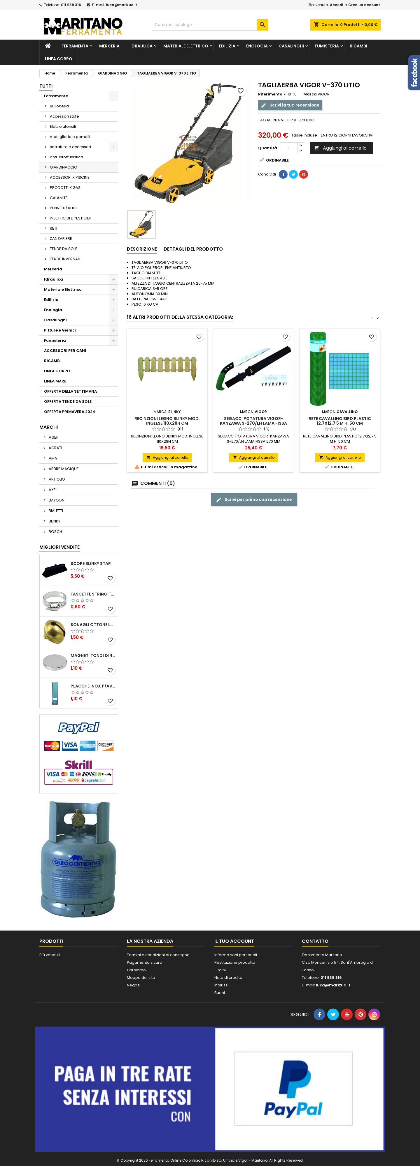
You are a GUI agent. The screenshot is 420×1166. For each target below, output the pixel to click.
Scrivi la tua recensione (290, 105)
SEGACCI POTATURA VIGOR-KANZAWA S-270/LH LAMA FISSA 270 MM (253, 423)
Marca (310, 94)
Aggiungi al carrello (340, 148)
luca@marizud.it (121, 4)
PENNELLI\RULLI (63, 208)
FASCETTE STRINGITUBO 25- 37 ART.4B (93, 594)
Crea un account (364, 4)
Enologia (257, 46)
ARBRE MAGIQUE (63, 469)
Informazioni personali (235, 955)
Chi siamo (136, 970)
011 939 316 (71, 4)
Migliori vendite (59, 547)
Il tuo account (234, 941)
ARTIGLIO (56, 479)
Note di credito (228, 977)
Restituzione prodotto (234, 962)
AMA (52, 458)
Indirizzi (221, 985)
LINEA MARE (55, 381)
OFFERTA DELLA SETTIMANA (70, 391)
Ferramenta (75, 46)
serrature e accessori (70, 147)
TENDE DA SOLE (63, 248)
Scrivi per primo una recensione (254, 500)
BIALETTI (55, 510)
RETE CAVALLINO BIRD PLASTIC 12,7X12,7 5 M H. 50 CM (340, 421)
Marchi (48, 427)
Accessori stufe (64, 116)
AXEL (52, 489)
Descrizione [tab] (142, 249)
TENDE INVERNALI (65, 259)
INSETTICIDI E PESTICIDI (70, 218)
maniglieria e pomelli (70, 136)
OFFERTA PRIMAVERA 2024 (69, 411)
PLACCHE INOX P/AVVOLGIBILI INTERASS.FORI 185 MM (93, 686)
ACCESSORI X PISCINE (70, 177)
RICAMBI (358, 46)
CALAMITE (59, 198)
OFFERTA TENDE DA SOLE (68, 401)
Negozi (133, 985)
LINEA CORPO (58, 59)
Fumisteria (327, 46)
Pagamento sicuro (144, 962)
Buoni (219, 992)
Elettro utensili (63, 126)
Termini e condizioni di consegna (158, 955)
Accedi (336, 4)
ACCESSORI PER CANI (65, 350)
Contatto (315, 941)
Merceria (109, 46)
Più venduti (49, 955)
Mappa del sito (141, 977)
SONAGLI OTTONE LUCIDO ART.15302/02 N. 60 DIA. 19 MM (93, 624)
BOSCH (55, 531)
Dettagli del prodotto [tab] (193, 249)
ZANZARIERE (61, 238)
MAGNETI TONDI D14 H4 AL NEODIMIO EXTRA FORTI (93, 655)
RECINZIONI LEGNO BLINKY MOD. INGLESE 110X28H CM (167, 421)
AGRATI (55, 448)
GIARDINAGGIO (63, 167)
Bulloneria (59, 106)
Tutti (45, 86)
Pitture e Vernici (60, 330)
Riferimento (270, 94)
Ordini (220, 970)
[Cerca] (210, 25)
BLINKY (54, 521)
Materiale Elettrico (185, 46)
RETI (53, 228)
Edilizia (227, 46)
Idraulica (141, 46)
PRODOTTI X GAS (65, 187)
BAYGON (56, 500)
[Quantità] (289, 148)
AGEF (53, 437)
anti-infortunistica (66, 157)
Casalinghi (291, 46)
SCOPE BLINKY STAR (91, 563)
